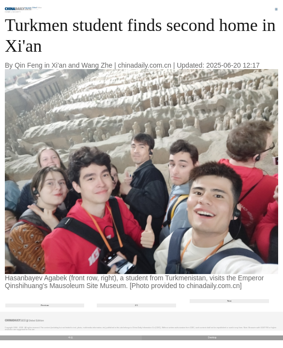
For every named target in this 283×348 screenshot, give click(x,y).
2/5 (136, 305)
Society (16, 12)
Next (229, 301)
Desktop (212, 337)
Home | (8, 12)
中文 (70, 337)
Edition (37, 8)
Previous (45, 305)
